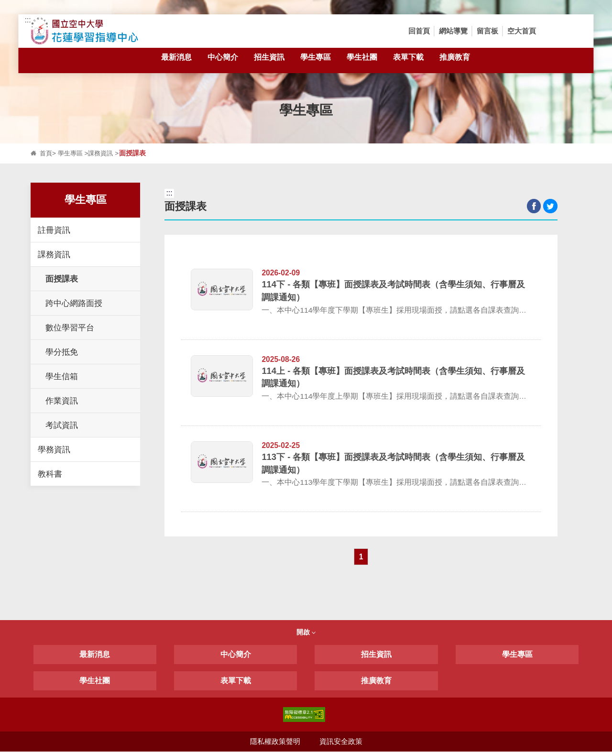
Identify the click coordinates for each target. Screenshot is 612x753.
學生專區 (315, 62)
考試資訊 (61, 425)
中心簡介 (223, 62)
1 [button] (361, 558)
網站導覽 (453, 31)
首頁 (46, 153)
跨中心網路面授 (73, 303)
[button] (552, 31)
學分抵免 (61, 352)
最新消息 (176, 62)
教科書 (50, 474)
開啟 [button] (306, 633)
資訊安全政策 (340, 743)
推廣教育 (454, 62)
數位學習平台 (69, 327)
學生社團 (362, 62)
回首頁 (419, 31)
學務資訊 (54, 449)
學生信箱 (61, 376)
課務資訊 (104, 153)
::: (27, 20)
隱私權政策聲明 (275, 743)
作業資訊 (61, 400)
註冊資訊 (54, 230)
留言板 (487, 31)
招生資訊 (269, 62)
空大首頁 (521, 31)
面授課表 (61, 279)
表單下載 (408, 62)
